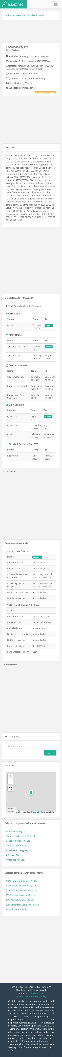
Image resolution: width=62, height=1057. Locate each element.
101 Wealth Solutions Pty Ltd (20, 899)
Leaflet (18, 812)
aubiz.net (10, 15)
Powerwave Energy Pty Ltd (19, 850)
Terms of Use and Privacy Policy (31, 996)
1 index (31, 15)
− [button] (10, 781)
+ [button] (10, 776)
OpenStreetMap (39, 812)
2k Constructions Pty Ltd (18, 840)
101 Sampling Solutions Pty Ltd (21, 895)
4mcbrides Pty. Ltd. (15, 859)
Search (50, 752)
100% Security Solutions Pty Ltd (21, 890)
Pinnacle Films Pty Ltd (16, 845)
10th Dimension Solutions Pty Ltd (22, 904)
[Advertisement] (31, 31)
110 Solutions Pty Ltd (16, 909)
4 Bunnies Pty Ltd (14, 855)
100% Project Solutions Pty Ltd (21, 885)
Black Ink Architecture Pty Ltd (20, 835)
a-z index (21, 15)
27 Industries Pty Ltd (16, 831)
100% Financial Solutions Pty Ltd (22, 880)
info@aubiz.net (36, 993)
